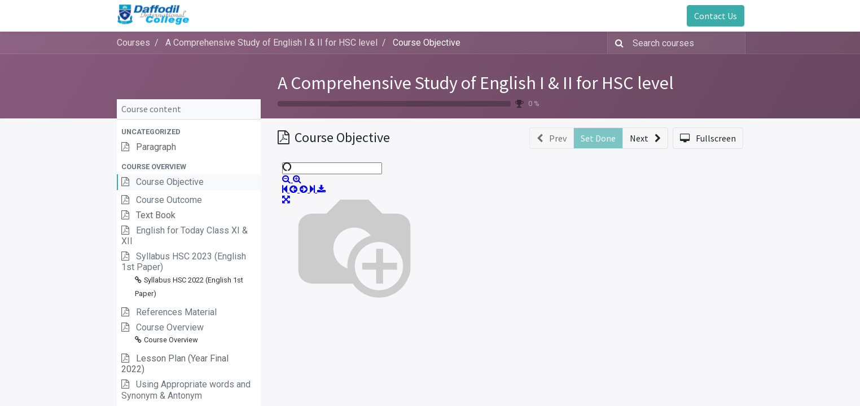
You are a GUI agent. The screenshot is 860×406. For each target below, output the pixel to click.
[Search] (617, 43)
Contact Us (714, 15)
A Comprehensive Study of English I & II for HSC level (476, 83)
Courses (133, 42)
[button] (189, 131)
